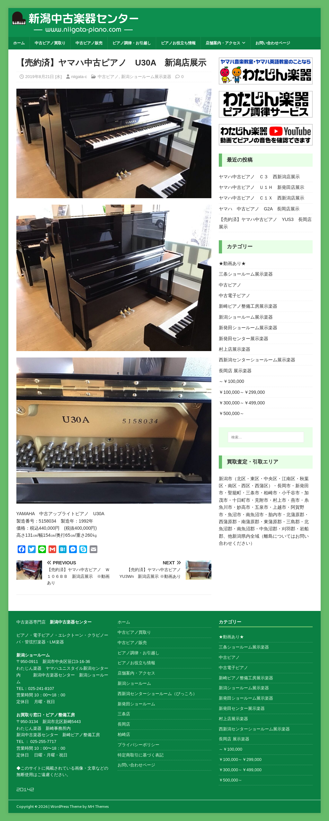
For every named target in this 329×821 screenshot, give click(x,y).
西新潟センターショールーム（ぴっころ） (157, 693)
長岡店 (124, 724)
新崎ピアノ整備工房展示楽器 (248, 306)
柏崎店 (124, 734)
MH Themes (98, 806)
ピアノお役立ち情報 (178, 43)
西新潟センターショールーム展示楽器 (257, 359)
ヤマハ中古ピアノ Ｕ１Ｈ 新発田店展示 (261, 187)
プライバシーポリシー (138, 744)
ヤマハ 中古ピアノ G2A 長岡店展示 (259, 208)
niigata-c (79, 76)
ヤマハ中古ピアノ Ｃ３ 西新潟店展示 (259, 176)
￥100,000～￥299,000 (242, 392)
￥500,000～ (231, 413)
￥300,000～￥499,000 (242, 402)
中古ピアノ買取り (50, 43)
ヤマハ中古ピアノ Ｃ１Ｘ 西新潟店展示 (261, 197)
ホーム (19, 43)
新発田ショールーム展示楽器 (248, 327)
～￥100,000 (231, 381)
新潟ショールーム (134, 683)
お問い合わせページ (272, 43)
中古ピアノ (108, 76)
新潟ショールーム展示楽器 (146, 76)
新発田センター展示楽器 (243, 338)
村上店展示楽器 (234, 349)
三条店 (124, 713)
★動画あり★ (232, 263)
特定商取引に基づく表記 (141, 755)
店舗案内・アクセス (223, 43)
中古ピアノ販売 (89, 43)
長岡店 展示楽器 (235, 370)
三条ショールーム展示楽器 (246, 274)
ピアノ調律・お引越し (131, 43)
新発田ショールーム (136, 704)
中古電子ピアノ (234, 295)
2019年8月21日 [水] (43, 76)
